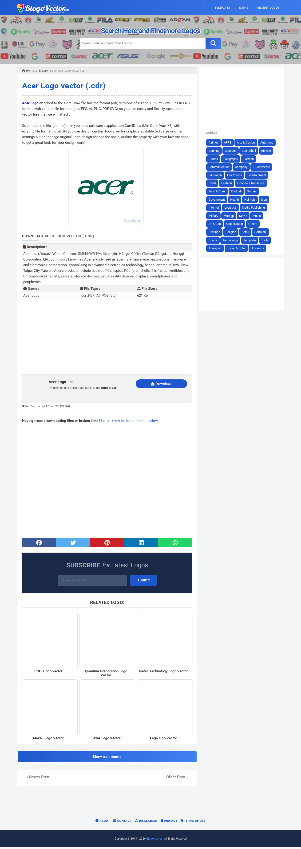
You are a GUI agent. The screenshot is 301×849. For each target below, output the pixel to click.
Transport (216, 248)
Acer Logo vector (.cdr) (62, 85)
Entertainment (258, 175)
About (102, 822)
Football (238, 191)
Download (162, 383)
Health (236, 199)
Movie (245, 215)
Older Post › (177, 779)
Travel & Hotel (238, 248)
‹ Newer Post (36, 779)
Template (251, 240)
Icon (266, 199)
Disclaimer (146, 822)
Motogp (231, 215)
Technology (232, 240)
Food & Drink (218, 191)
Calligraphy (232, 158)
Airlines (215, 142)
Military (215, 215)
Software (262, 232)
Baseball (232, 150)
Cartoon (250, 158)
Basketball (251, 150)
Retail (247, 232)
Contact (122, 822)
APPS (229, 142)
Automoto (268, 142)
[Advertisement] (106, 336)
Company (243, 167)
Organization (236, 224)
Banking (215, 150)
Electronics (236, 175)
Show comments (106, 758)
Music (258, 215)
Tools (266, 240)
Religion (232, 232)
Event (214, 183)
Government (218, 199)
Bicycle (268, 150)
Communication (220, 167)
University (259, 248)
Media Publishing (255, 207)
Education (217, 175)
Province (216, 232)
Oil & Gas (216, 224)
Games (253, 191)
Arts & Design (248, 142)
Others (254, 224)
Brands (215, 158)
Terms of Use (193, 822)
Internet (215, 207)
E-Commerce (263, 167)
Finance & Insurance (252, 183)
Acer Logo (28, 103)
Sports (214, 240)
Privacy (169, 822)
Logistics (232, 207)
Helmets (251, 199)
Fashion (228, 183)
